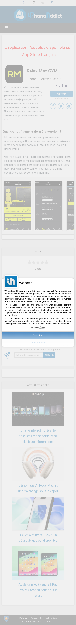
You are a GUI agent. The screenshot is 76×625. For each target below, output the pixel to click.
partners (24, 291)
